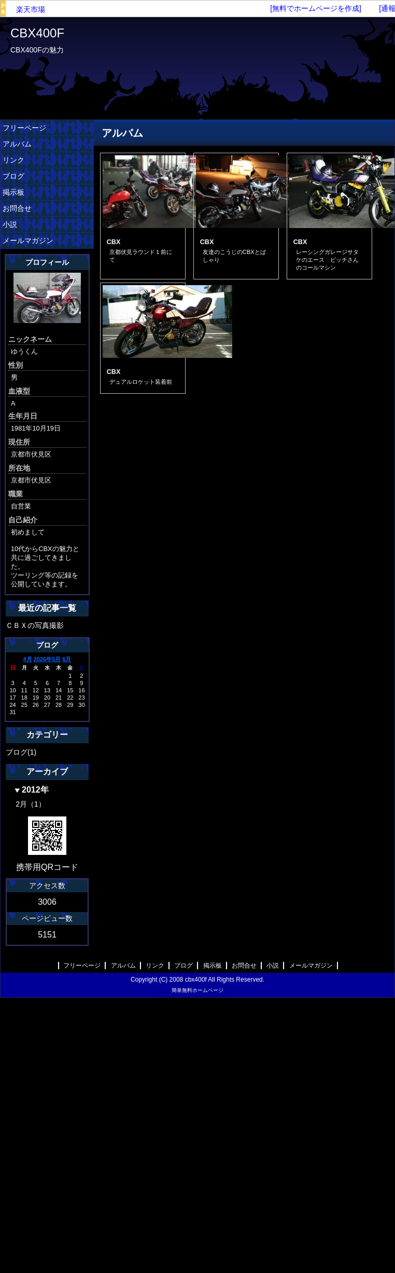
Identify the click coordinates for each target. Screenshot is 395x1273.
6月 (66, 659)
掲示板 (13, 192)
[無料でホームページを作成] (315, 8)
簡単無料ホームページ (197, 990)
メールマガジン (28, 240)
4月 (27, 659)
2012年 (35, 789)
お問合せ (17, 208)
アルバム (17, 144)
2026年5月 (47, 659)
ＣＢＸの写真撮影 (35, 625)
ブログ (13, 176)
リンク (13, 160)
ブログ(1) (21, 752)
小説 (10, 224)
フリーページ (24, 128)
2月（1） (31, 804)
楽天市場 (30, 9)
